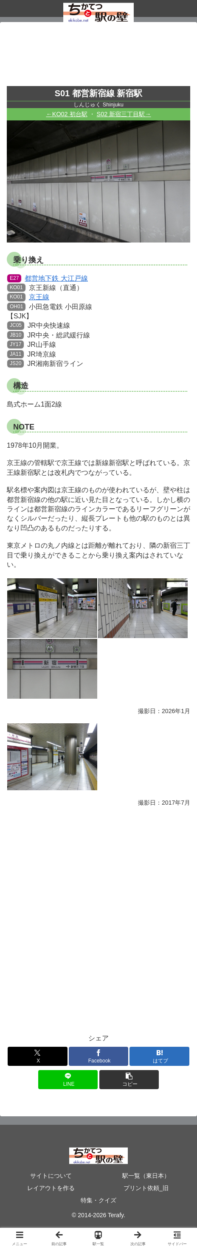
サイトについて (51, 1175)
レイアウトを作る (51, 1188)
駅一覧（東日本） (146, 1175)
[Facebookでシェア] (98, 1056)
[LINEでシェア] (68, 1079)
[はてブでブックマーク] (159, 1056)
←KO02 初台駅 (66, 114)
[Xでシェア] (37, 1056)
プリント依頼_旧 (146, 1188)
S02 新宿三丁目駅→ (124, 114)
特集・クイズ (98, 1200)
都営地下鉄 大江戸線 (47, 278)
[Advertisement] (98, 57)
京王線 (28, 297)
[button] (129, 1079)
